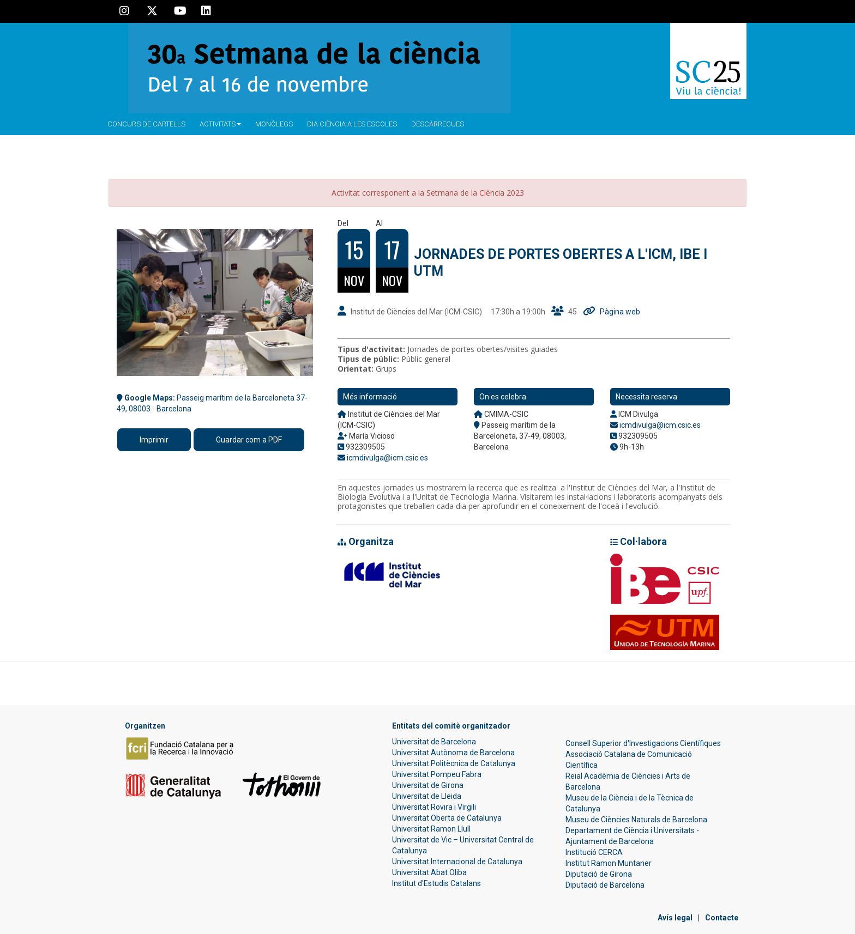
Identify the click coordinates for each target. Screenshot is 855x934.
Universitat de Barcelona (434, 741)
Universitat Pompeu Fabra (436, 774)
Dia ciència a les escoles (352, 124)
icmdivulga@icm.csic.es (387, 457)
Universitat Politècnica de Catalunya (453, 763)
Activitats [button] (220, 124)
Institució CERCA (594, 852)
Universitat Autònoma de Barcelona (453, 752)
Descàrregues (437, 124)
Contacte (721, 917)
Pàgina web (620, 311)
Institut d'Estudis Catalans (436, 883)
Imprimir (154, 439)
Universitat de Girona (427, 785)
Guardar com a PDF (249, 439)
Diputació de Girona (598, 874)
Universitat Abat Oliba (429, 872)
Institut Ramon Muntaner (608, 863)
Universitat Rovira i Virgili (434, 807)
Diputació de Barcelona (605, 885)
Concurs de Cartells (146, 124)
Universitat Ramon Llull (431, 828)
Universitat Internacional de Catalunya (457, 861)
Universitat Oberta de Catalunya (447, 818)
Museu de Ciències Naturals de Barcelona (636, 819)
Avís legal (675, 917)
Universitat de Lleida (426, 796)
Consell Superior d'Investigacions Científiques (643, 743)
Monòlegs (274, 124)
